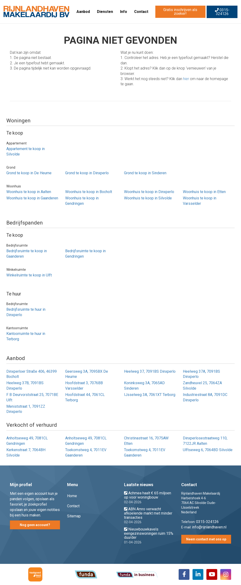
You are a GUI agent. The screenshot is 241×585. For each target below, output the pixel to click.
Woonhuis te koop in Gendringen (82, 201)
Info (123, 11)
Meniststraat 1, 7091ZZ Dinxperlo (25, 409)
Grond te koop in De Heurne (29, 173)
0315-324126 (222, 12)
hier (186, 79)
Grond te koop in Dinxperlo (87, 173)
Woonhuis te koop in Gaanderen (32, 198)
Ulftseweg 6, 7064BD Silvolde (208, 450)
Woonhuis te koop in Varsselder (199, 201)
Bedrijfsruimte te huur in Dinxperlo (25, 312)
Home (72, 496)
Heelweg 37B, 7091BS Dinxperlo (25, 386)
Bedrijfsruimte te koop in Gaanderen (26, 254)
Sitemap (74, 516)
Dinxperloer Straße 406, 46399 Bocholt (31, 374)
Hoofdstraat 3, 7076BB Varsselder (84, 386)
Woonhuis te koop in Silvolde (148, 198)
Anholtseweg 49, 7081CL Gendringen (27, 441)
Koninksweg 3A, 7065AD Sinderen (144, 386)
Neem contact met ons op (206, 539)
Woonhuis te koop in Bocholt (88, 192)
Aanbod (83, 11)
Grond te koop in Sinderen (145, 173)
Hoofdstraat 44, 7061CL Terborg (85, 397)
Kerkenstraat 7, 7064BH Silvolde (25, 452)
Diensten (105, 11)
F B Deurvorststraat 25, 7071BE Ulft (32, 397)
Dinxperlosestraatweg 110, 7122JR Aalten (205, 441)
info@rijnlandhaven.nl (209, 527)
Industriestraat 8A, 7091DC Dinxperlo (205, 397)
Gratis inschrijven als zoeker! (180, 12)
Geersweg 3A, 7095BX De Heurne (86, 374)
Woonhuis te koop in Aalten (28, 192)
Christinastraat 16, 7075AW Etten (146, 441)
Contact (141, 11)
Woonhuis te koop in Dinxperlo (149, 192)
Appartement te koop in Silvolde (25, 151)
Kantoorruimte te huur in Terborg (25, 336)
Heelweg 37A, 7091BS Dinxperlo (201, 374)
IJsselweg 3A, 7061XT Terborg (149, 394)
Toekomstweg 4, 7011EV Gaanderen (85, 452)
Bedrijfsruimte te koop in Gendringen (85, 254)
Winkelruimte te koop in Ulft (29, 275)
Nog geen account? (35, 525)
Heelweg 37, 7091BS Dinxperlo (150, 371)
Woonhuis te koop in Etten (204, 192)
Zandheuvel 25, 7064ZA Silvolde (202, 386)
